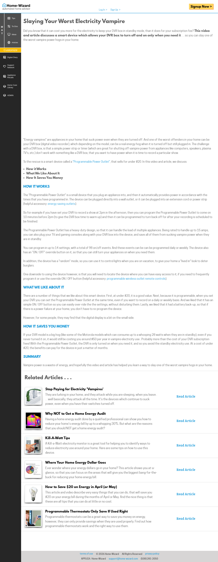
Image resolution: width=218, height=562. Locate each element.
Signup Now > (201, 6)
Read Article (186, 396)
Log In (103, 9)
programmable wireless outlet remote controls (136, 278)
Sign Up (115, 9)
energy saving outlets (61, 204)
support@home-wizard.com (123, 558)
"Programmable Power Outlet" (91, 161)
